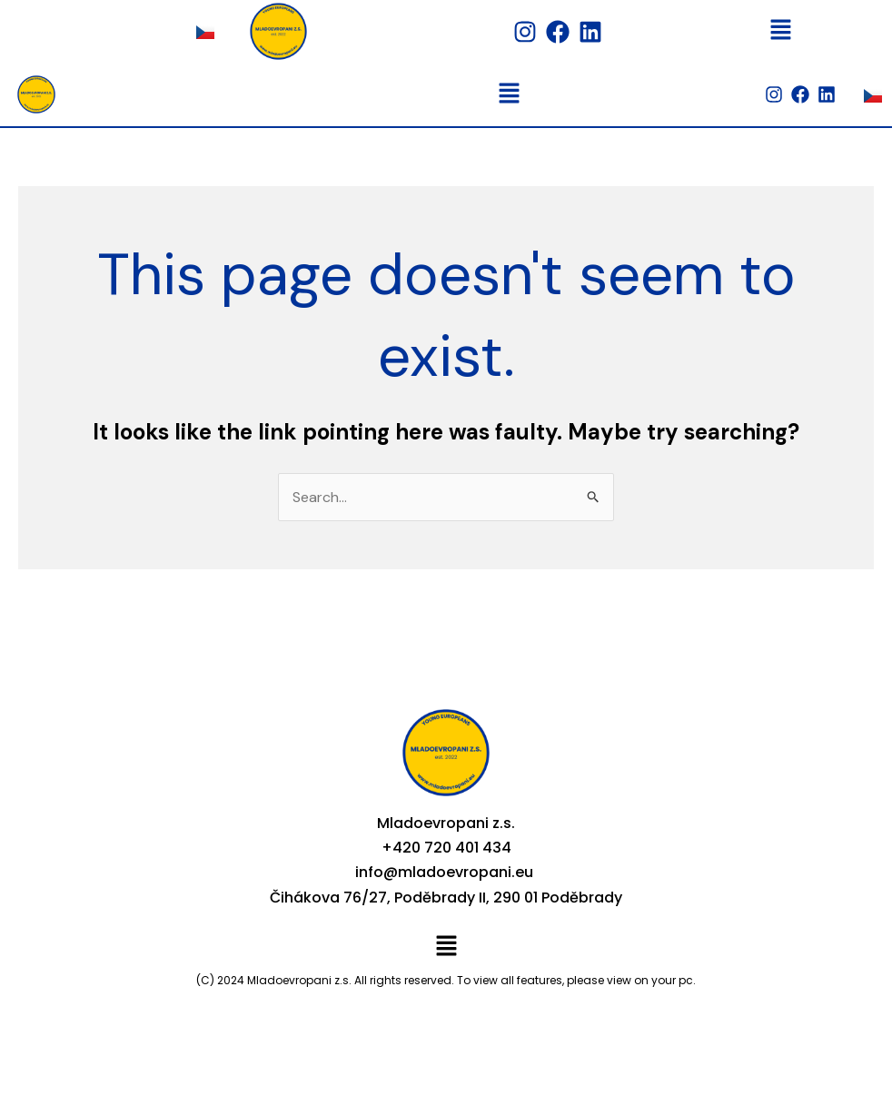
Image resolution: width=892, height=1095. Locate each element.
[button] (780, 31)
